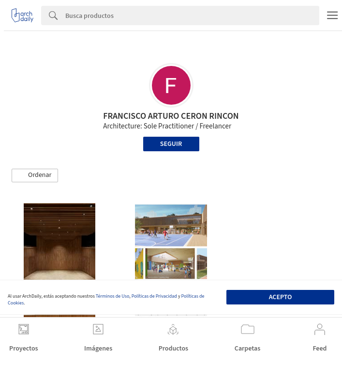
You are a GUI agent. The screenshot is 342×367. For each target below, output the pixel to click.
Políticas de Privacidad (154, 296)
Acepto (280, 297)
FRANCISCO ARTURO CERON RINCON (170, 116)
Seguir (171, 144)
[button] (35, 175)
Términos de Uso (112, 296)
